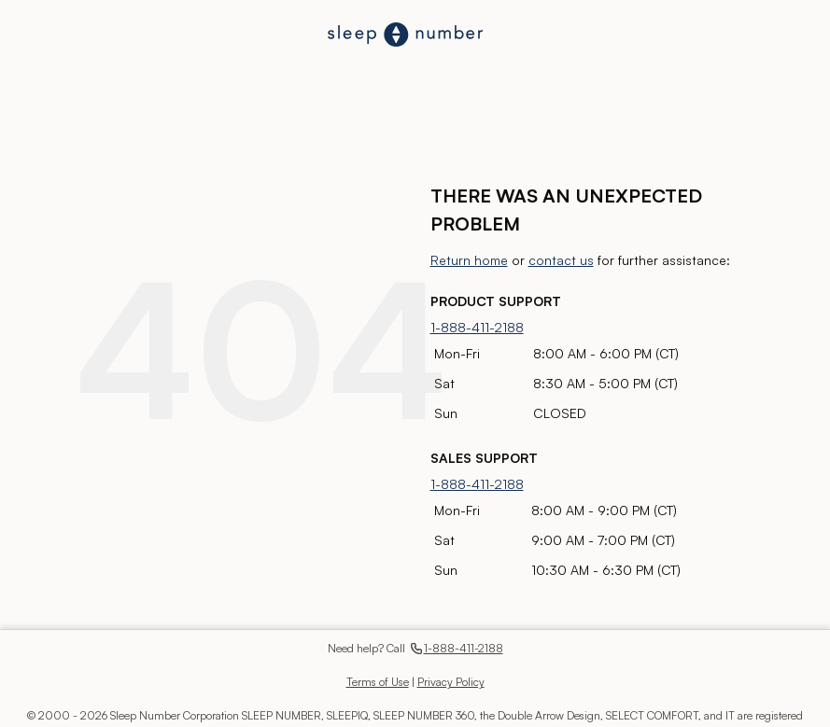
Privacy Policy (451, 682)
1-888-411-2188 (477, 327)
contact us (561, 260)
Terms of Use (377, 682)
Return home (469, 260)
